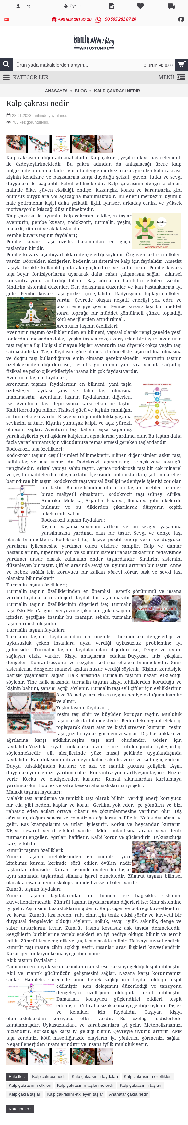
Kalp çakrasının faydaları (95, 1076)
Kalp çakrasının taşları (140, 1085)
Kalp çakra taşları (25, 1094)
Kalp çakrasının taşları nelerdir (85, 1085)
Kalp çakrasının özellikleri (147, 1076)
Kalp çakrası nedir (49, 1076)
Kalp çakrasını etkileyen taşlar (75, 1094)
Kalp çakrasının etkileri (30, 1085)
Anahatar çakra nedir (128, 1094)
